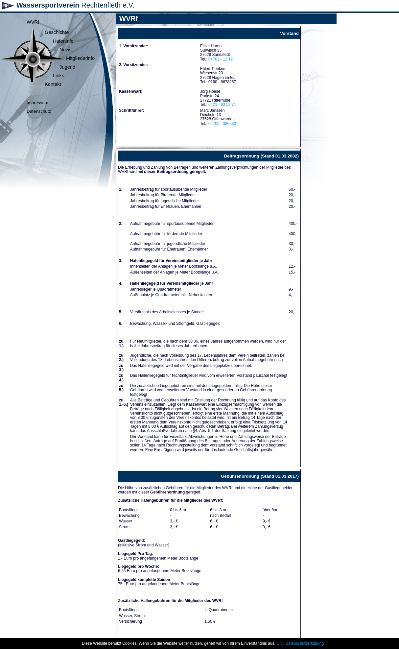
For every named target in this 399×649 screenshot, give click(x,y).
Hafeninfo (63, 41)
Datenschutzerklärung (304, 643)
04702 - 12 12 (220, 59)
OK (279, 643)
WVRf (33, 22)
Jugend (67, 67)
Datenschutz (39, 111)
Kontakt (53, 84)
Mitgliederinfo (80, 58)
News (65, 49)
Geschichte (57, 32)
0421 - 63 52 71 (222, 104)
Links (58, 75)
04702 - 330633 (222, 123)
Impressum (37, 102)
